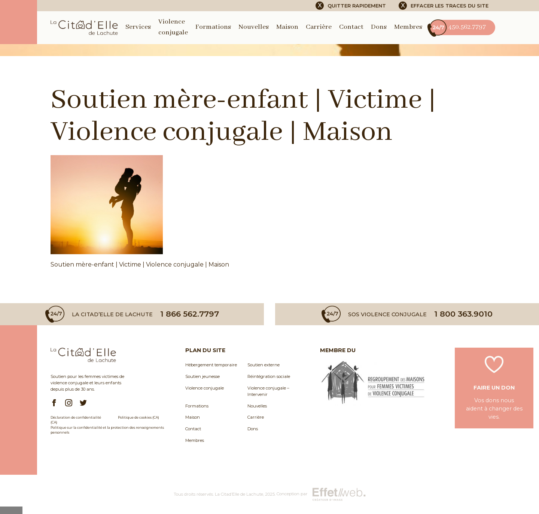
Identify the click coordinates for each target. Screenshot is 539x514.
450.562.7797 (458, 27)
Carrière (319, 27)
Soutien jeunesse (202, 376)
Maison (287, 27)
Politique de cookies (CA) (138, 417)
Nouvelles (253, 27)
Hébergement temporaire (211, 364)
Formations (213, 27)
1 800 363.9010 (463, 314)
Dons (379, 27)
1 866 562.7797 (189, 314)
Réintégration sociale (268, 376)
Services (138, 27)
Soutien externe (263, 364)
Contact (351, 27)
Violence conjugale (204, 388)
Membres (408, 27)
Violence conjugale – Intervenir (268, 391)
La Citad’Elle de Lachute (239, 494)
